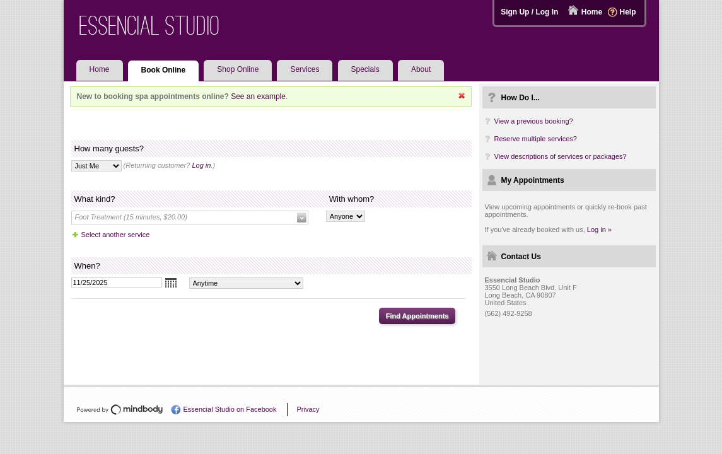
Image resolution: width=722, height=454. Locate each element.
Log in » (599, 229)
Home (591, 12)
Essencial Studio (149, 25)
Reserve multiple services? (535, 139)
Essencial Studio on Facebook (230, 409)
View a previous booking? (533, 121)
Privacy (307, 409)
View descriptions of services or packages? (560, 156)
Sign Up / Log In (529, 12)
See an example (258, 96)
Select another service (115, 234)
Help (627, 12)
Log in (201, 165)
